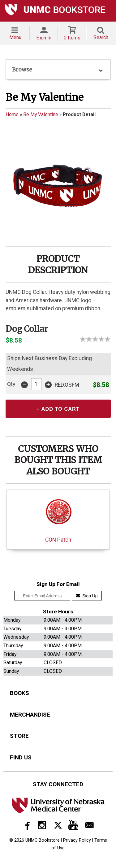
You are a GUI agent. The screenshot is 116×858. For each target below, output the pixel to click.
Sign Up (87, 597)
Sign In (44, 38)
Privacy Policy (77, 841)
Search (100, 37)
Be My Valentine (40, 114)
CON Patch (58, 519)
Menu (15, 37)
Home (12, 114)
